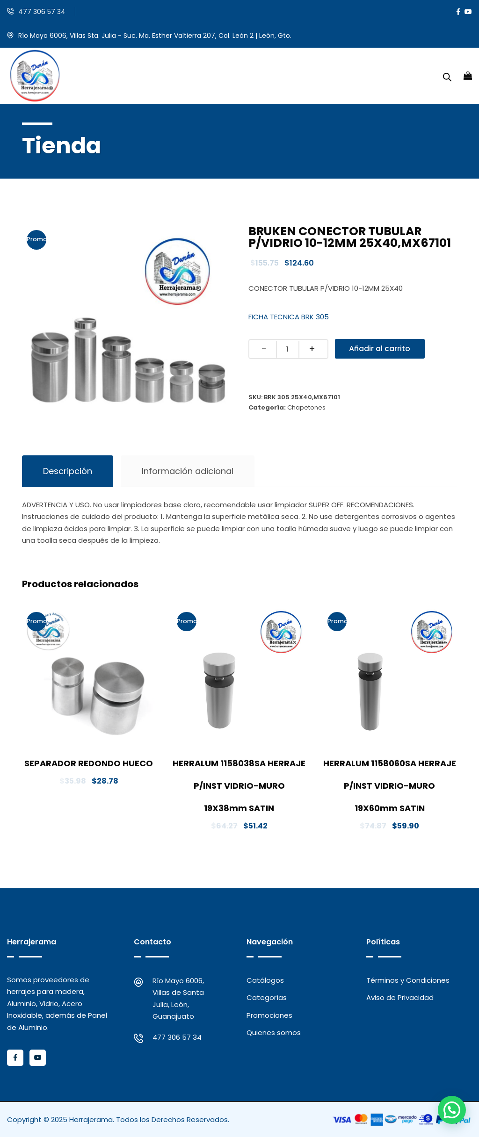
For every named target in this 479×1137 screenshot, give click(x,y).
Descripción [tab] (67, 471)
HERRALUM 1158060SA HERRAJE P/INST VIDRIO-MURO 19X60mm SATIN (389, 785)
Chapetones (306, 407)
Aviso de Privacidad (400, 997)
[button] (452, 1110)
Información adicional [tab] (187, 471)
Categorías (267, 997)
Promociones (269, 1015)
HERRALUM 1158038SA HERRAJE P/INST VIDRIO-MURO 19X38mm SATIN (239, 785)
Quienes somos (274, 1032)
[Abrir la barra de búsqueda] (447, 75)
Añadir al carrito (380, 348)
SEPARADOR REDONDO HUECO (88, 763)
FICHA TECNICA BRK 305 (288, 317)
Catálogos (265, 980)
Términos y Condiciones (408, 980)
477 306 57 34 (41, 11)
